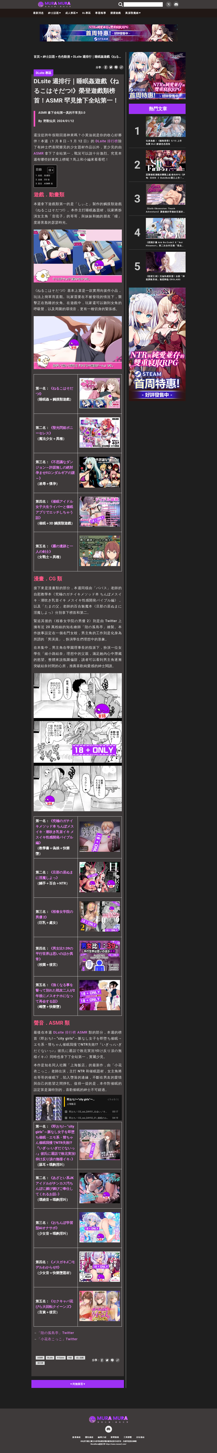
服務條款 (76, 1437)
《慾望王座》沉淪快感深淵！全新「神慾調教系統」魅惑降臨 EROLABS (165, 278)
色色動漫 (64, 56)
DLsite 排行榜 (107, 141)
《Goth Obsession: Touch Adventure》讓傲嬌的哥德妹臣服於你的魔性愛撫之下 (165, 210)
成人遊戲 (80, 1358)
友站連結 (140, 1437)
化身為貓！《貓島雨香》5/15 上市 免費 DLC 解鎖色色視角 (165, 142)
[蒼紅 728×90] (108, 40)
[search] (143, 4)
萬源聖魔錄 (133, 13)
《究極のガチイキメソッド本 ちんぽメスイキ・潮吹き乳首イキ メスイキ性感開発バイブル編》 (55, 832)
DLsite (58, 1032)
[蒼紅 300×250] (157, 98)
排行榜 (70, 1032)
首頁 (37, 56)
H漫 (70, 1358)
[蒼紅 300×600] (157, 400)
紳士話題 (54, 13)
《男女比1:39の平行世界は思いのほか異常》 (54, 953)
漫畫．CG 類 (44, 180)
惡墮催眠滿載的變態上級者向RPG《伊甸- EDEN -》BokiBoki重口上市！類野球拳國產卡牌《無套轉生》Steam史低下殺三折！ (165, 176)
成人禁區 (71, 13)
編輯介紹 (102, 1437)
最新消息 (38, 13)
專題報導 (100, 13)
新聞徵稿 (115, 1437)
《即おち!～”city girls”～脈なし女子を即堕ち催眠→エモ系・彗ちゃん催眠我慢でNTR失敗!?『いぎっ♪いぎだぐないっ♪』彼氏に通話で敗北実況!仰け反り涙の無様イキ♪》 (56, 1142)
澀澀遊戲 (115, 13)
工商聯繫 (128, 1437)
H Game (60, 1358)
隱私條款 (89, 1437)
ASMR (39, 153)
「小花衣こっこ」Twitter (57, 1339)
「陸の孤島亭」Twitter (55, 1333)
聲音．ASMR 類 (45, 184)
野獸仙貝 (49, 121)
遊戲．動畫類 (44, 175)
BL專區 (86, 13)
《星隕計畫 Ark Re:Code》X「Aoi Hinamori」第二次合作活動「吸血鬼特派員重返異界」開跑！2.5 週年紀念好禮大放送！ (165, 244)
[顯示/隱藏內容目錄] (48, 170)
